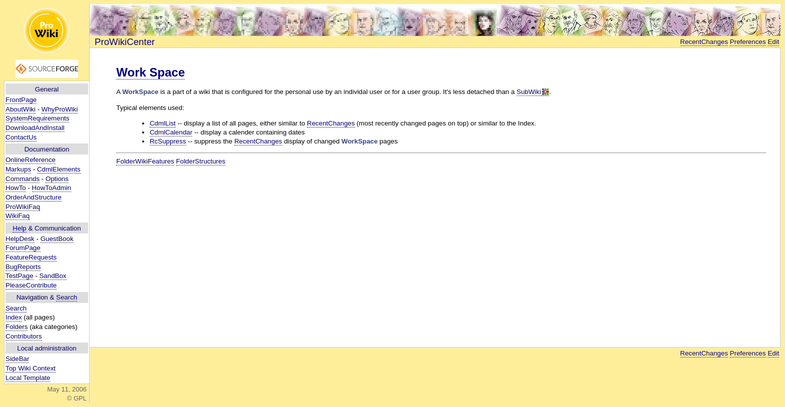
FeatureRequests (31, 257)
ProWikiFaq (23, 206)
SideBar (17, 358)
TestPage (20, 276)
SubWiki (529, 92)
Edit (773, 42)
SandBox (52, 276)
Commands (23, 178)
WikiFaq (18, 216)
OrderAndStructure (34, 197)
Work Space (150, 72)
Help (19, 228)
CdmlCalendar (171, 132)
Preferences (748, 42)
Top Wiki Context (31, 368)
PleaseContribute (31, 285)
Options (57, 178)
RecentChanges (704, 42)
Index (14, 317)
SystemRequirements (37, 118)
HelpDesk (20, 238)
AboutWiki (21, 109)
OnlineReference (31, 160)
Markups (18, 169)
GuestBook (57, 238)
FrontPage (21, 100)
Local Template (28, 378)
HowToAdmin (52, 188)
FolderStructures (201, 161)
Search (66, 297)
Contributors (24, 336)
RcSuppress (168, 141)
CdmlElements (59, 169)
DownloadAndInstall (35, 128)
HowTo (16, 188)
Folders (17, 326)
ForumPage (23, 248)
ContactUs (21, 137)
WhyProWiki (60, 109)
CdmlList (163, 123)
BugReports (23, 266)
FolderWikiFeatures (145, 161)
